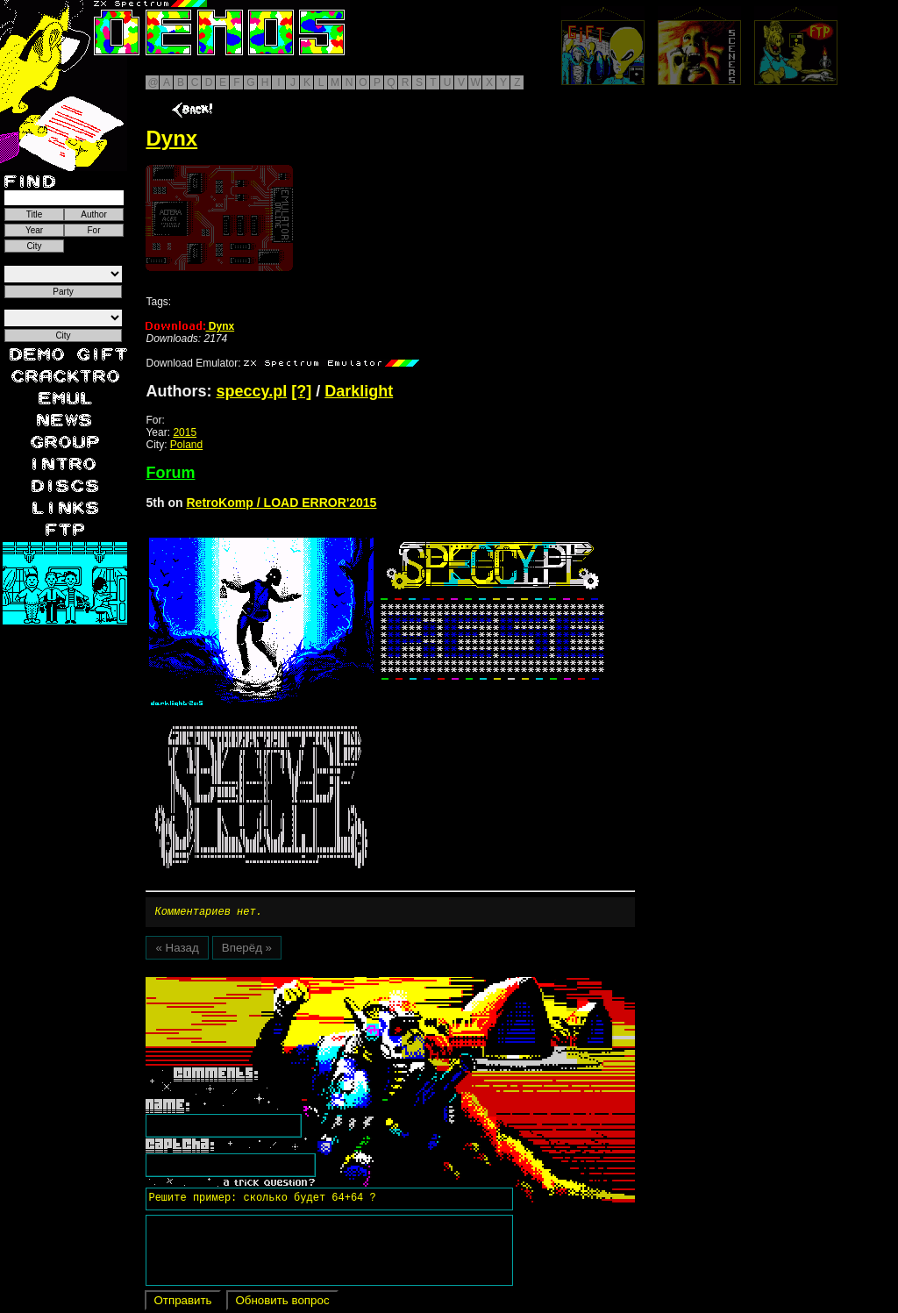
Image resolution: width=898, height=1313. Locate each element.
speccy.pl (251, 391)
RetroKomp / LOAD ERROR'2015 (281, 503)
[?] (301, 391)
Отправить (182, 1302)
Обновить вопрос (282, 1302)
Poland (186, 445)
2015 (184, 432)
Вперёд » (247, 950)
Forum (170, 473)
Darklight (358, 391)
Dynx (190, 326)
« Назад (176, 950)
